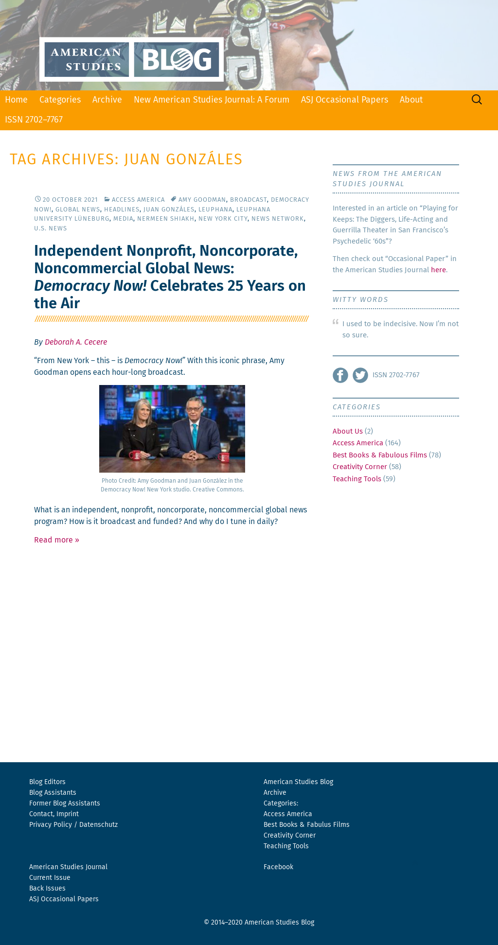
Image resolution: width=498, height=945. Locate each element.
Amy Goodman (202, 200)
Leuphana (215, 210)
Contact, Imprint (54, 814)
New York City (223, 219)
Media (123, 219)
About (411, 100)
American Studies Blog (298, 782)
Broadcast (248, 200)
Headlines (122, 210)
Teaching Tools (357, 479)
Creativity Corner (360, 467)
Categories (60, 100)
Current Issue (50, 878)
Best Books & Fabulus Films (307, 825)
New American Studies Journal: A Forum (211, 100)
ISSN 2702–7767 (34, 120)
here (438, 270)
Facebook (278, 867)
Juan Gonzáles (169, 210)
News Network (277, 219)
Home (16, 100)
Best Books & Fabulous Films (380, 455)
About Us (348, 431)
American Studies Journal (68, 867)
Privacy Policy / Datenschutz (73, 825)
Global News (77, 210)
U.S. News (50, 229)
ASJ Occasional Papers (344, 100)
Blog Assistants (52, 792)
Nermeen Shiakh (166, 219)
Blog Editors (47, 782)
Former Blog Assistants (64, 803)
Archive (107, 100)
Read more (56, 540)
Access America (138, 200)
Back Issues (47, 888)
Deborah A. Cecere (76, 342)
